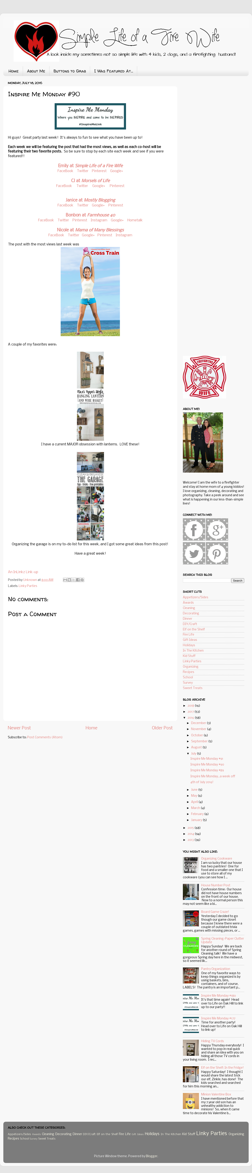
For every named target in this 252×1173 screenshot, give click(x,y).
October (197, 735)
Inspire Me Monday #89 (207, 770)
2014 (191, 834)
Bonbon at (90, 215)
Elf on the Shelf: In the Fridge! (222, 1068)
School (188, 677)
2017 (191, 712)
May (194, 796)
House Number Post (215, 885)
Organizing (190, 667)
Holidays (189, 645)
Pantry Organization (215, 969)
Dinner (187, 619)
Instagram (99, 220)
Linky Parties (28, 586)
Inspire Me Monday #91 (206, 759)
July (194, 753)
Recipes (188, 672)
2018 (191, 706)
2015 (191, 828)
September (199, 741)
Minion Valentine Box (216, 1094)
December (199, 723)
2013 (191, 840)
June (194, 790)
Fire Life (188, 634)
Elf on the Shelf (194, 629)
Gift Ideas (190, 640)
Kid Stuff (189, 656)
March (196, 808)
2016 (191, 718)
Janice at (90, 200)
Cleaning (189, 608)
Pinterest (99, 171)
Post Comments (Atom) (45, 737)
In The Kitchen (193, 650)
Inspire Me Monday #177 (218, 1018)
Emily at (90, 166)
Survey (188, 683)
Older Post (162, 728)
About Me (36, 71)
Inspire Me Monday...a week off (212, 776)
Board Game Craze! (215, 912)
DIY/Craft (190, 624)
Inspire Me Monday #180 (218, 996)
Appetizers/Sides (195, 597)
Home (13, 71)
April (194, 802)
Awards (188, 603)
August (196, 747)
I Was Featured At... (113, 71)
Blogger (151, 1156)
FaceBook (65, 171)
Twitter (82, 171)
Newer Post (19, 728)
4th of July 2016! (201, 782)
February (197, 814)
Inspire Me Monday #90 (207, 764)
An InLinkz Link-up (23, 572)
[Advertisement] (216, 114)
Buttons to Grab (70, 71)
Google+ (116, 171)
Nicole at (90, 230)
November (199, 729)
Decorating (191, 613)
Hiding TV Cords (212, 1041)
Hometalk (135, 220)
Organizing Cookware (216, 858)
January (197, 820)
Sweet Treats (192, 688)
